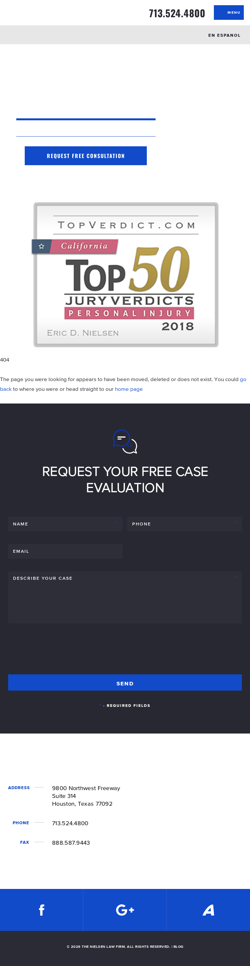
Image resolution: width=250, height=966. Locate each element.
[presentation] (57, 651)
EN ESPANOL (224, 35)
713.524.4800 (177, 13)
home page (129, 389)
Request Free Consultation (86, 156)
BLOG (179, 946)
